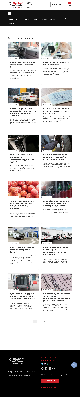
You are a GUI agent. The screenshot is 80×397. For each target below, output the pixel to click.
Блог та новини (44, 19)
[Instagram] (42, 368)
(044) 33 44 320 (49, 357)
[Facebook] (46, 368)
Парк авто (18, 19)
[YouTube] (53, 368)
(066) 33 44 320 (49, 360)
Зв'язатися (57, 5)
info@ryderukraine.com (48, 388)
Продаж (35, 19)
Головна (11, 19)
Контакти (11, 23)
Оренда (27, 19)
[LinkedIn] (50, 368)
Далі (44, 321)
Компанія (52, 19)
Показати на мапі (50, 381)
